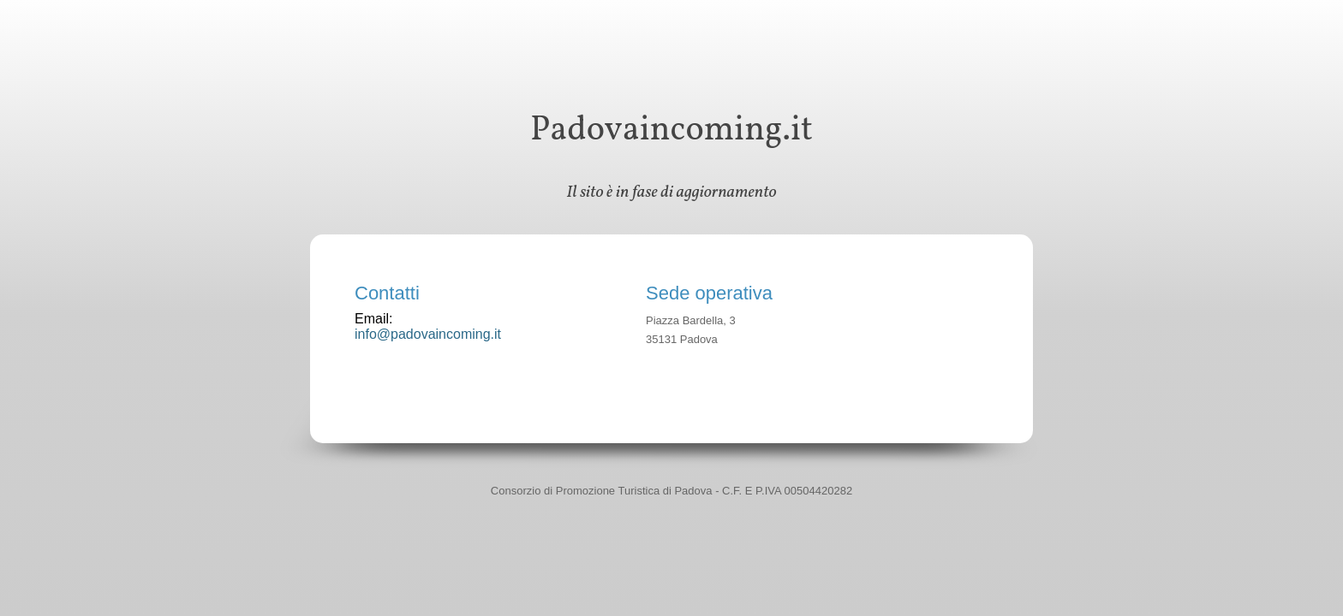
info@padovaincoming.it (428, 334)
